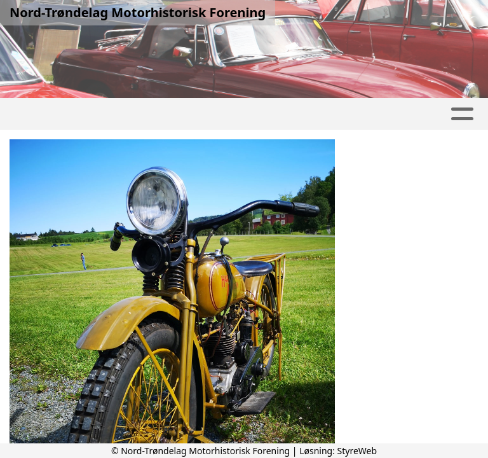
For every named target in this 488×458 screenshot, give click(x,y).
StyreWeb (357, 451)
